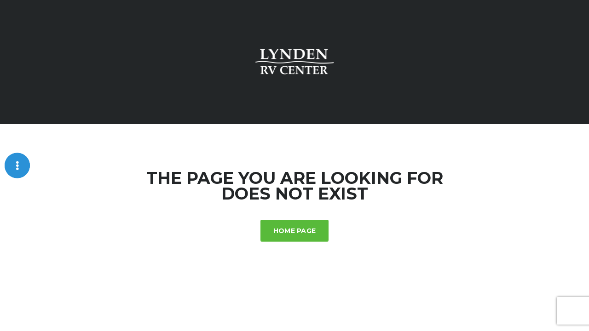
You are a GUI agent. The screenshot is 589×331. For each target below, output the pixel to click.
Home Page (294, 231)
